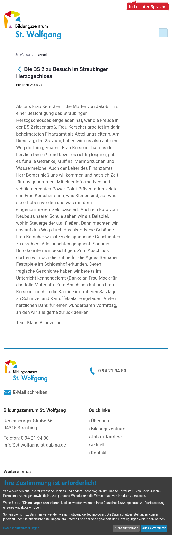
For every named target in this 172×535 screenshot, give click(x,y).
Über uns (100, 420)
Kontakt (99, 452)
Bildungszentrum (108, 428)
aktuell (97, 444)
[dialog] (86, 506)
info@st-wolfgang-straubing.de (35, 445)
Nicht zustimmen (126, 528)
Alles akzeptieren (154, 528)
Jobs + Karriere (106, 437)
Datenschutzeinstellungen (21, 528)
